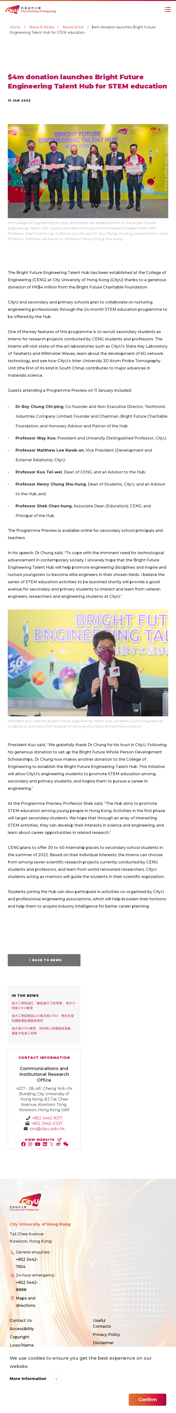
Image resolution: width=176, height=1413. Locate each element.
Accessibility (22, 1328)
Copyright (19, 1337)
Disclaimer (103, 1343)
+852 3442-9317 (47, 1118)
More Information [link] (29, 1378)
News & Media (41, 27)
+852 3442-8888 (27, 1286)
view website (44, 1140)
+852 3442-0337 (47, 1123)
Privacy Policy (106, 1334)
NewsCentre (73, 27)
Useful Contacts (102, 1323)
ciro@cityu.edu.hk (47, 1128)
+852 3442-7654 (27, 1263)
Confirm (147, 1399)
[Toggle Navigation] (167, 9)
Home (15, 27)
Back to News (47, 960)
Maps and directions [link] (25, 1302)
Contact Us (21, 1320)
